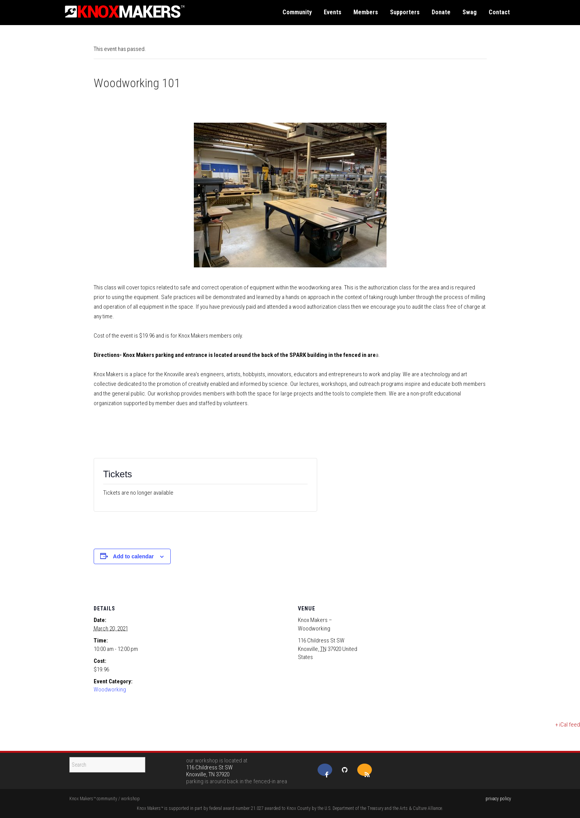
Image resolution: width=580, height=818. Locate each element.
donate (441, 12)
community (297, 12)
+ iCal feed (567, 724)
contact (499, 12)
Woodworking (110, 689)
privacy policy (498, 798)
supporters (405, 12)
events (332, 12)
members (365, 12)
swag (469, 12)
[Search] (107, 764)
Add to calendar (133, 556)
